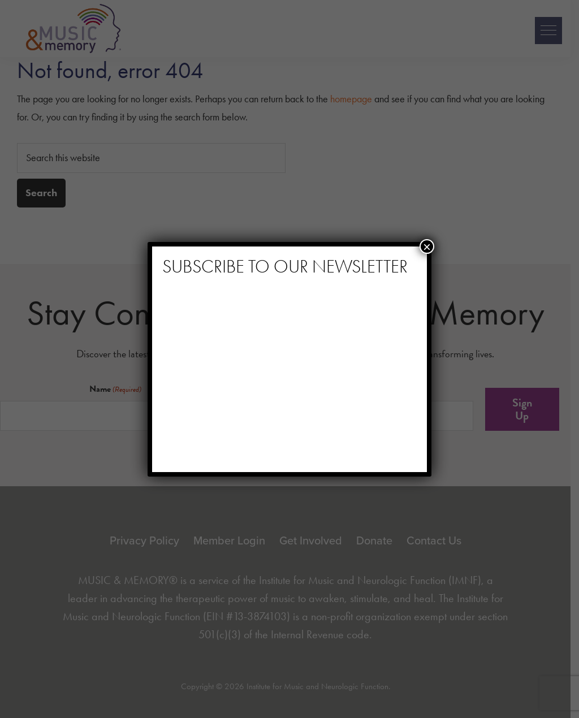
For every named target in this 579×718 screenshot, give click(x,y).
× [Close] (427, 246)
